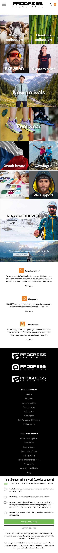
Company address (29, 403)
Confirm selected (29, 528)
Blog (29, 472)
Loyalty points (29, 447)
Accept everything (29, 521)
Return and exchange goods (29, 459)
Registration (29, 442)
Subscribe (36, 254)
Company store (29, 407)
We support (29, 415)
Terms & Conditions (29, 451)
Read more (29, 286)
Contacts (29, 398)
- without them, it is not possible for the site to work (31, 483)
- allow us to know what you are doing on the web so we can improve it (31, 490)
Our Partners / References (29, 420)
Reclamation (29, 464)
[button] (4, 4)
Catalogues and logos (29, 468)
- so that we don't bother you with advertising (29, 497)
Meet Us (29, 394)
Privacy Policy (29, 455)
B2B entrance (29, 424)
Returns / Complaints (29, 438)
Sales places (29, 411)
